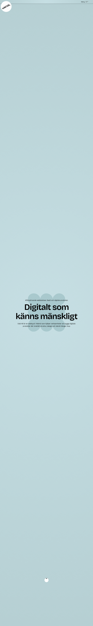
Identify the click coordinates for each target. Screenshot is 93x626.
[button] (84, 1)
